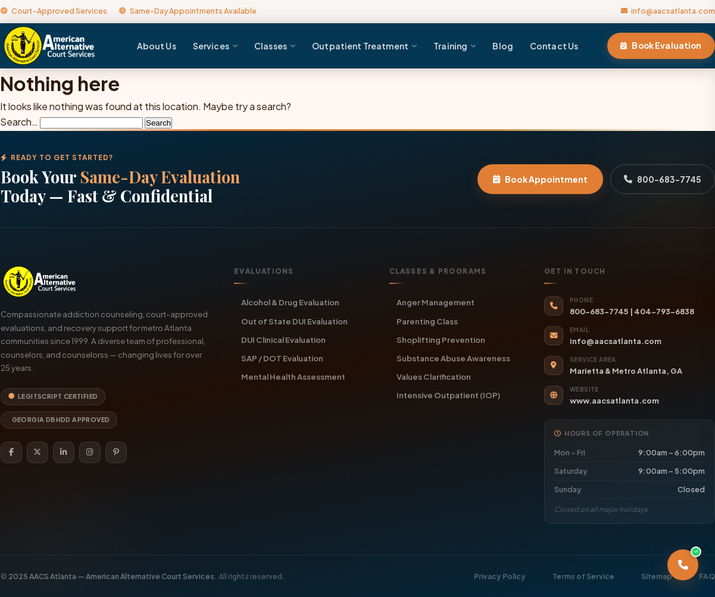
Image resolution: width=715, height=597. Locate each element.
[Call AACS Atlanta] (682, 564)
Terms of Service (583, 576)
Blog (502, 45)
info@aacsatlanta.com (668, 10)
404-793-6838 (664, 311)
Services (215, 45)
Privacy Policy (500, 576)
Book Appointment (540, 179)
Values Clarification (433, 376)
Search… (19, 121)
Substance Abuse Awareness (453, 358)
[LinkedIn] (63, 452)
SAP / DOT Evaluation (282, 358)
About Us (156, 45)
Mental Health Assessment (293, 376)
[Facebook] (11, 452)
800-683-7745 (662, 179)
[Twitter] (37, 452)
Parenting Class (427, 321)
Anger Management (435, 302)
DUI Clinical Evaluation (283, 340)
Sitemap (656, 576)
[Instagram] (90, 452)
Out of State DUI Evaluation (294, 321)
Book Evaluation (660, 45)
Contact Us (554, 45)
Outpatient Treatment (364, 45)
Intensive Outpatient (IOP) (448, 395)
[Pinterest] (116, 452)
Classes (274, 45)
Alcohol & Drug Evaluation (290, 302)
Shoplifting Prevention (440, 340)
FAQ (707, 576)
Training (454, 45)
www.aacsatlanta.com (614, 400)
